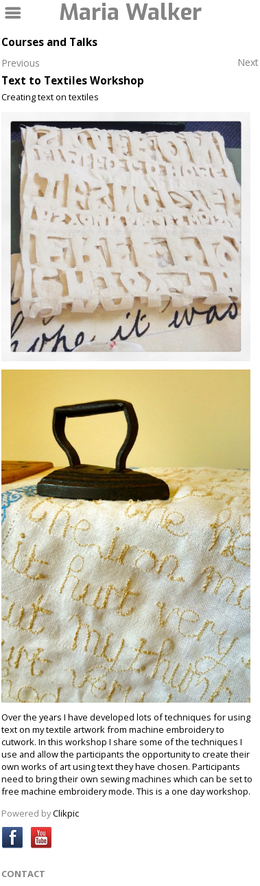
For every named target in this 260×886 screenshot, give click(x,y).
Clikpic (66, 813)
